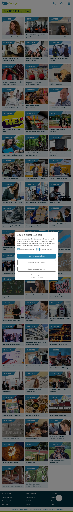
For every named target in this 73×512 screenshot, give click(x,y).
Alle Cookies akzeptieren (36, 256)
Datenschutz (40, 277)
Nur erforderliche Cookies (36, 262)
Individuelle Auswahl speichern (36, 269)
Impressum (32, 277)
